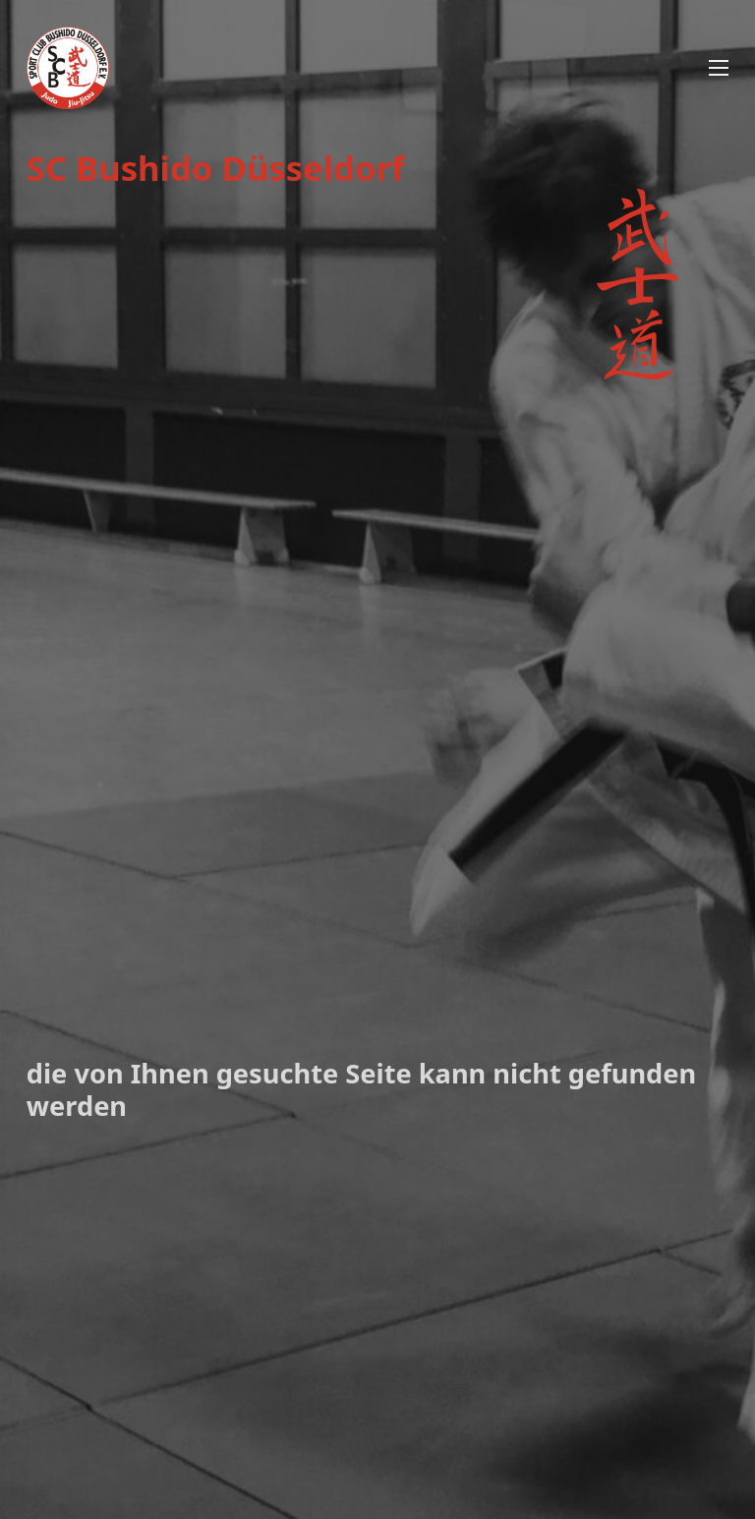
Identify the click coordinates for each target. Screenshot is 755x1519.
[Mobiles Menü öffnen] (718, 68)
